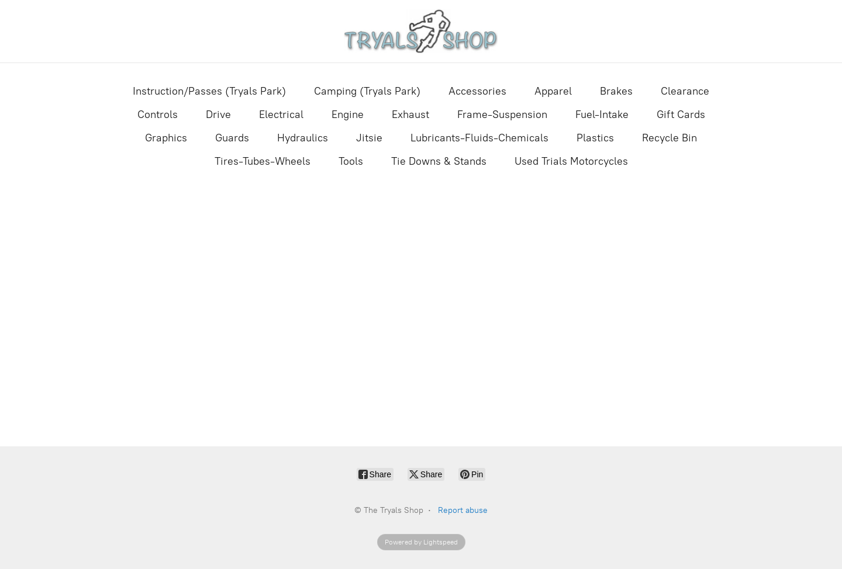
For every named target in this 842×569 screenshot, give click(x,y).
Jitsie (369, 137)
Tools (351, 161)
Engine (348, 114)
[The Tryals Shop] (421, 31)
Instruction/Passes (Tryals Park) (209, 91)
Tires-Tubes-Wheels (262, 161)
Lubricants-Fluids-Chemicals (479, 137)
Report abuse (463, 510)
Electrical (281, 114)
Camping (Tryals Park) (367, 91)
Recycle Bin (669, 137)
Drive (218, 114)
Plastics (595, 137)
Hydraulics (302, 137)
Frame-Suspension (502, 114)
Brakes (616, 91)
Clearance (685, 91)
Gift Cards (681, 114)
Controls (157, 114)
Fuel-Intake (602, 114)
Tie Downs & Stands (438, 161)
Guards (232, 137)
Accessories (477, 91)
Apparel (553, 91)
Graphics (166, 137)
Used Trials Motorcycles (571, 161)
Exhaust (410, 114)
